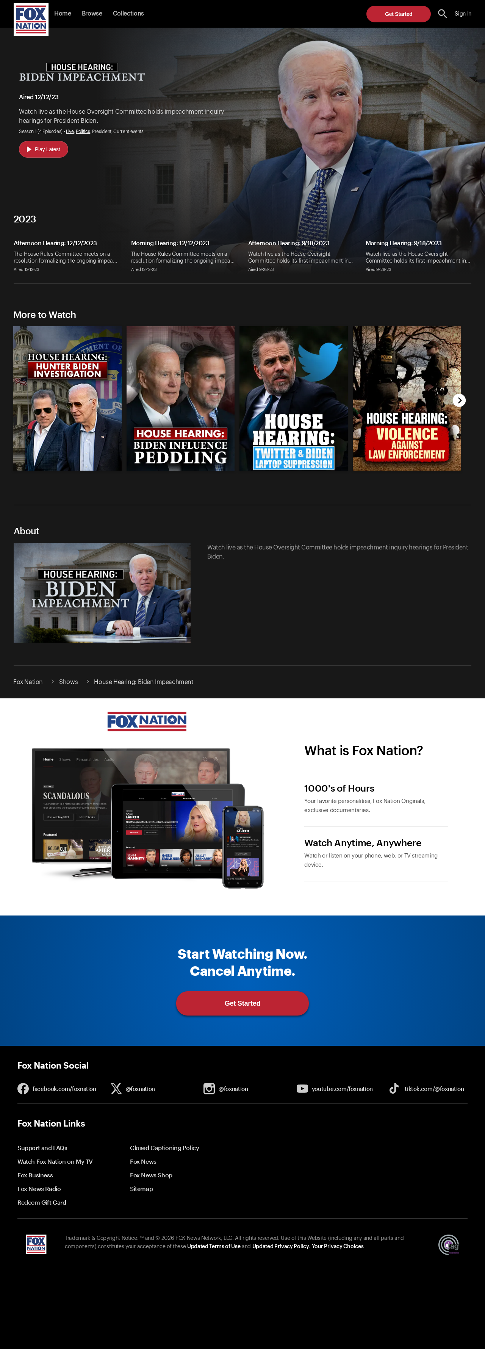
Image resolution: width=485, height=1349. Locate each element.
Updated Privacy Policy (280, 1246)
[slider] (234, 393)
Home (62, 14)
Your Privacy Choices (337, 1246)
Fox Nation (28, 682)
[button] (442, 14)
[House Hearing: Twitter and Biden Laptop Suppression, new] (293, 469)
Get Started (398, 14)
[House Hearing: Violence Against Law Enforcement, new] (407, 469)
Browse (92, 14)
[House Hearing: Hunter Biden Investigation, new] (67, 469)
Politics (83, 131)
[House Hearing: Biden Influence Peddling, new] (181, 469)
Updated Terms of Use (213, 1246)
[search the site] (442, 14)
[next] (459, 401)
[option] (64, 393)
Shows (68, 682)
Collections (128, 14)
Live (70, 131)
